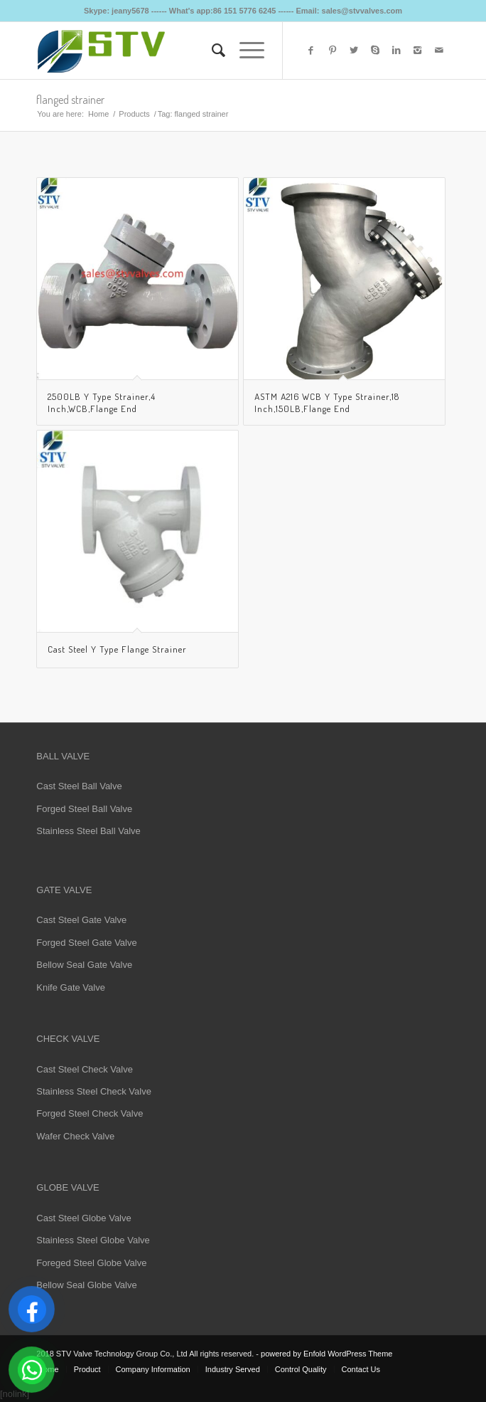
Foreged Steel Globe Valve (91, 1263)
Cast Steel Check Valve (84, 1069)
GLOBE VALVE (67, 1187)
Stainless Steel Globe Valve (92, 1240)
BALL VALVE (63, 756)
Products (134, 114)
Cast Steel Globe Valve (83, 1218)
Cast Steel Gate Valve (81, 920)
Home (98, 114)
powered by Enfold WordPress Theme (326, 1353)
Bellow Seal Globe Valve (86, 1285)
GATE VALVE (64, 890)
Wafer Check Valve (75, 1136)
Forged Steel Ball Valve (84, 808)
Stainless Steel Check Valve (93, 1091)
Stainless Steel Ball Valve (88, 831)
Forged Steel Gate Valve (86, 942)
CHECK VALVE (67, 1038)
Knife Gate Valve (70, 987)
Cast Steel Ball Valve (79, 786)
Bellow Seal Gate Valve (84, 964)
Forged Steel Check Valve (89, 1113)
